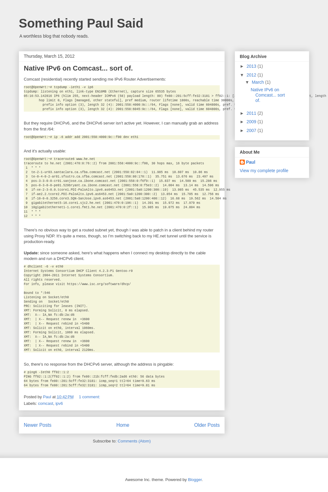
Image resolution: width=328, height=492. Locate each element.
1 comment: (90, 396)
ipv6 (59, 403)
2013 (252, 66)
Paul (250, 162)
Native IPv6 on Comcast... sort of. (78, 68)
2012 (252, 74)
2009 (252, 121)
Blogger (195, 479)
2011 (252, 113)
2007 (252, 130)
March (258, 82)
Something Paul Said (81, 23)
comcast (45, 403)
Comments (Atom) (134, 441)
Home (123, 425)
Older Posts (207, 425)
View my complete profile (264, 170)
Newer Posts (37, 425)
